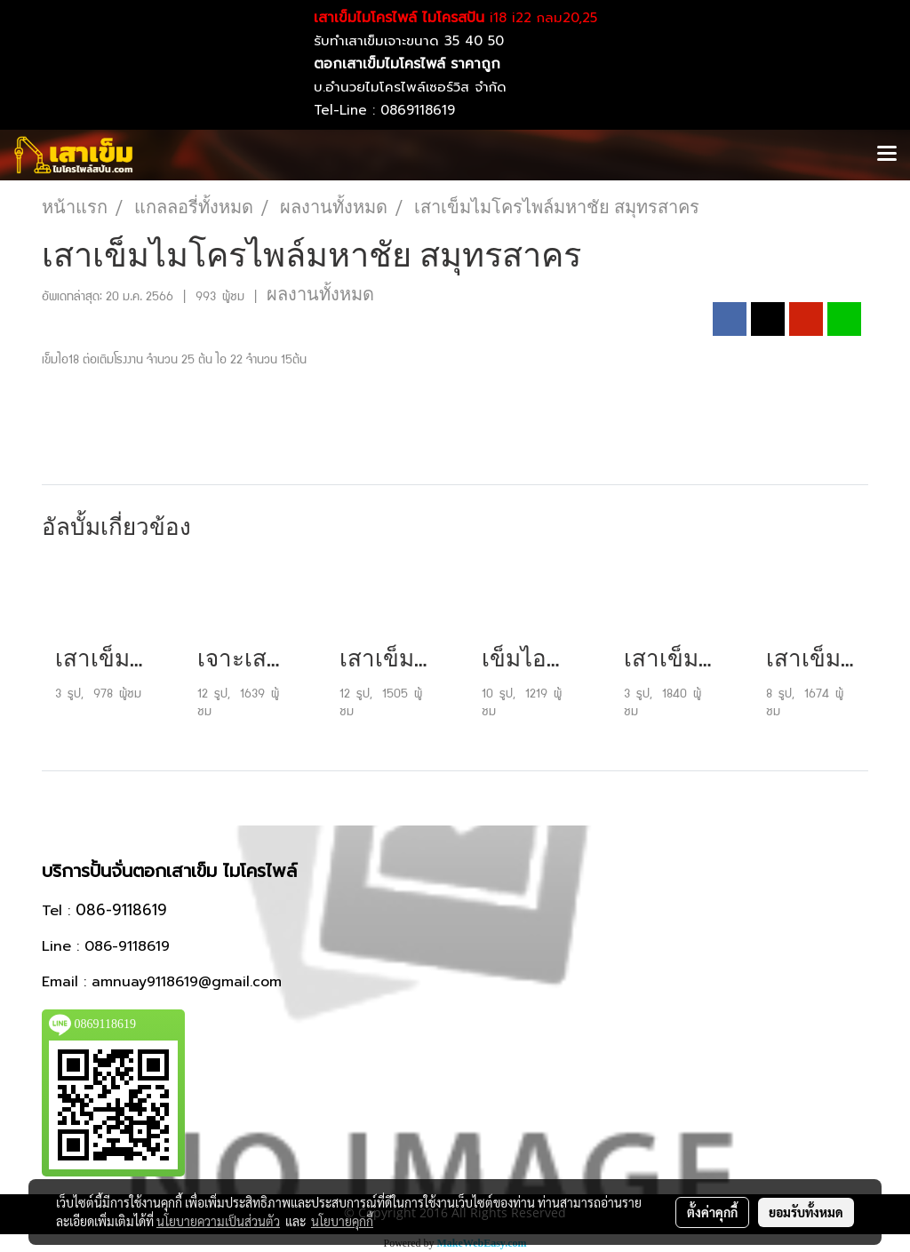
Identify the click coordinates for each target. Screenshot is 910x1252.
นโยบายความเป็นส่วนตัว (218, 1221)
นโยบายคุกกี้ (342, 1221)
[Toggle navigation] (886, 154)
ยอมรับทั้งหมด (806, 1212)
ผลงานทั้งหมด (320, 294)
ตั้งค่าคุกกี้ (712, 1212)
